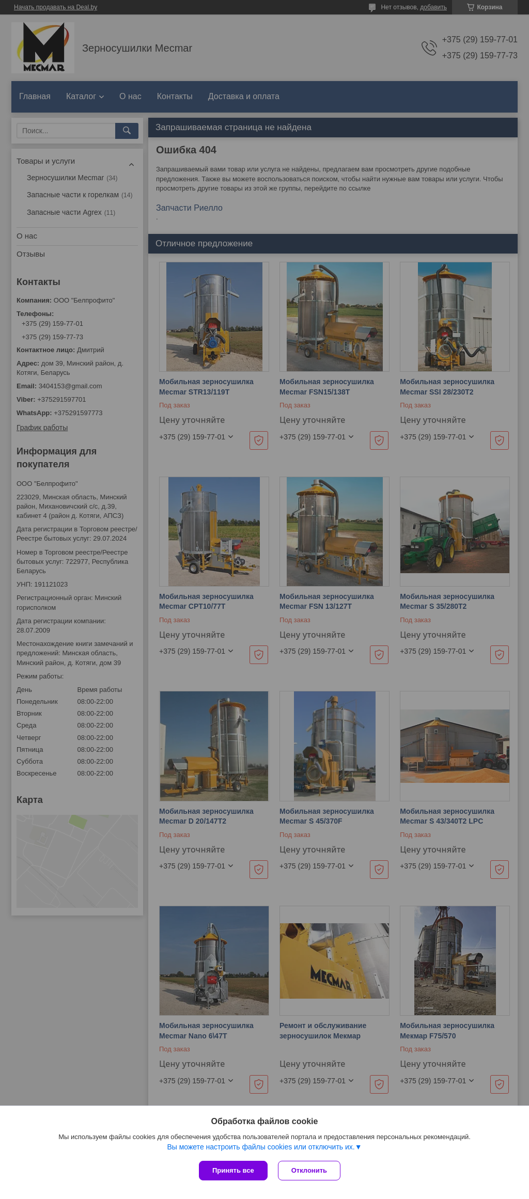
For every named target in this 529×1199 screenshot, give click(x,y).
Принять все (233, 1170)
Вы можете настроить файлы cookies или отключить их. (260, 1147)
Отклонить (309, 1170)
